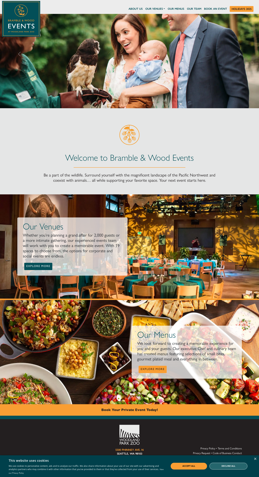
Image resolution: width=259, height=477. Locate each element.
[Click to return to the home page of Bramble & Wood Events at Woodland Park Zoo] (21, 18)
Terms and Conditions (230, 448)
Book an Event (215, 8)
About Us (136, 8)
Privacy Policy (207, 448)
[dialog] (129, 466)
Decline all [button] (228, 465)
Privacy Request (201, 453)
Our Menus (176, 8)
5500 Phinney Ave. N (129, 449)
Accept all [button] (188, 465)
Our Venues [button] (154, 8)
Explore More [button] (38, 266)
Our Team (194, 8)
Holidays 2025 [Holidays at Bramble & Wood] (242, 9)
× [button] (255, 459)
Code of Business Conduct (227, 453)
